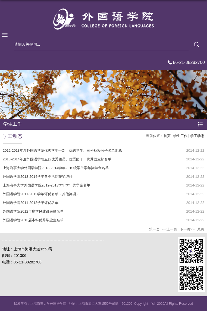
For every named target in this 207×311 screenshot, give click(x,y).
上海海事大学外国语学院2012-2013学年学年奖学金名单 (46, 185)
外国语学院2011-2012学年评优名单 (30, 203)
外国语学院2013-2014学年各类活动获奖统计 (38, 177)
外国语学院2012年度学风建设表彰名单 (33, 211)
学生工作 (180, 136)
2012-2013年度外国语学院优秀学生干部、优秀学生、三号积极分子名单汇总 (62, 150)
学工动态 (197, 136)
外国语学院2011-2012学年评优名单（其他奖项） (41, 194)
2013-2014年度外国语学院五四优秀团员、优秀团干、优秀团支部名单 (57, 159)
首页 (167, 136)
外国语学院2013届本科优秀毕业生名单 (33, 220)
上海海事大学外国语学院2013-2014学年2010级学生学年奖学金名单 (56, 168)
